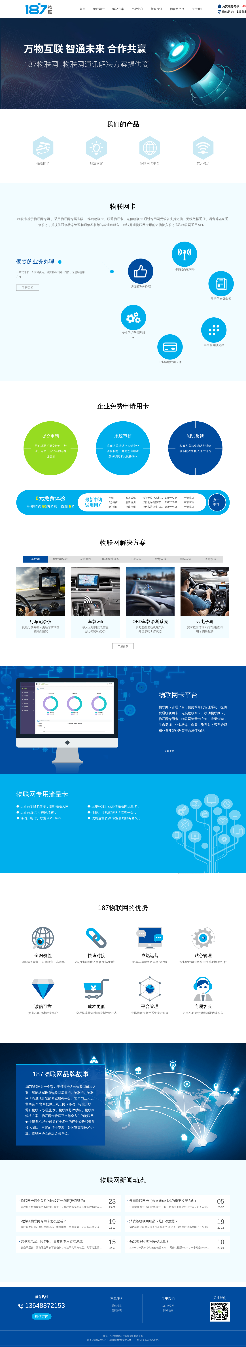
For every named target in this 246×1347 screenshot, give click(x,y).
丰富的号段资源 (213, 330)
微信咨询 (41, 1316)
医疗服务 (211, 559)
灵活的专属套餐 (221, 283)
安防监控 (85, 559)
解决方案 (118, 8)
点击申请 (216, 502)
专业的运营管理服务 (133, 317)
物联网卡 (99, 8)
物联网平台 (177, 8)
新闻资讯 (156, 8)
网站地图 (168, 1310)
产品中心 (137, 8)
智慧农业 (160, 559)
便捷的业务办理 (140, 271)
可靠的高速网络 (184, 254)
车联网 (35, 559)
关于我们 (197, 8)
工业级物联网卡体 (170, 347)
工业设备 (135, 559)
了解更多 (27, 287)
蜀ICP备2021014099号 (147, 1340)
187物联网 (168, 1305)
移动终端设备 (110, 559)
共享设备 (186, 559)
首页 (83, 8)
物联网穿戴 (60, 559)
